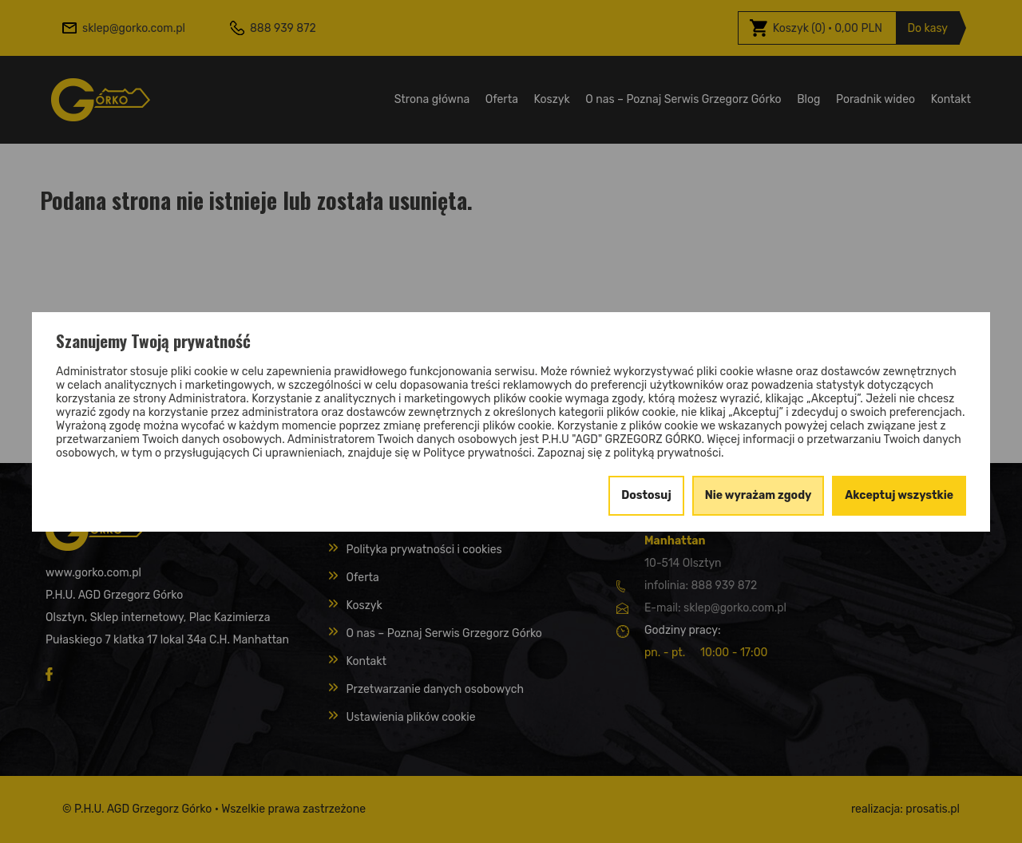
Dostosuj (646, 495)
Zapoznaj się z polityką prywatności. (630, 453)
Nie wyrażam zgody (758, 495)
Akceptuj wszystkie (899, 495)
